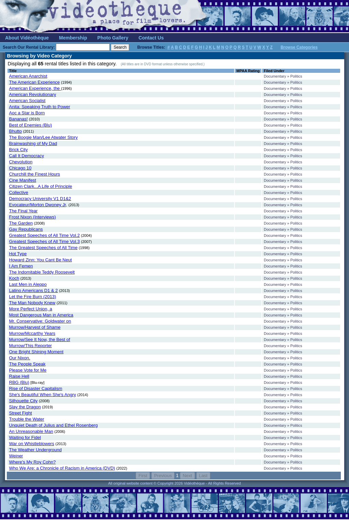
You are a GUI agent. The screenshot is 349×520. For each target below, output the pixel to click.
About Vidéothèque (27, 37)
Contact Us (151, 37)
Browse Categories (299, 47)
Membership (73, 37)
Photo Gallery (112, 37)
